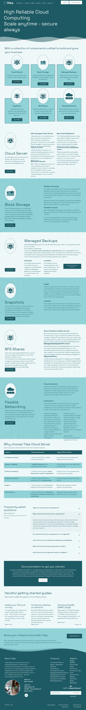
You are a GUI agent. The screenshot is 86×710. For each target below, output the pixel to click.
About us (27, 679)
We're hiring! (28, 681)
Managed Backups (56, 681)
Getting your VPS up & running (15, 606)
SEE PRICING (10, 171)
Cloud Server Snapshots (58, 679)
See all (78, 624)
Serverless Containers (57, 671)
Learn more (69, 118)
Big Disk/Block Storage (57, 677)
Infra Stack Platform (57, 662)
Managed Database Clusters (59, 673)
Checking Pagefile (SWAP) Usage (66, 606)
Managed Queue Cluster (57, 675)
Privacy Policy (51, 705)
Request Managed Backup (72, 266)
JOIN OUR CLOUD (75, 2)
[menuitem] (20, 2)
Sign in (65, 2)
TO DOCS (43, 580)
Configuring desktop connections (41, 606)
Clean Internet (74, 675)
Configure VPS (74, 636)
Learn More (17, 82)
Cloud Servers (54, 669)
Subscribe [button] (76, 693)
